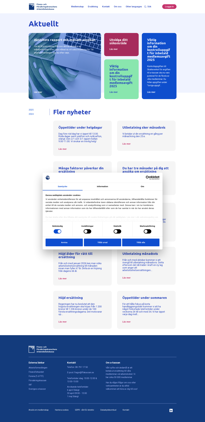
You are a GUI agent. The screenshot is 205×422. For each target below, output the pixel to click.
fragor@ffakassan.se (84, 372)
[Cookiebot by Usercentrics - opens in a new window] (147, 178)
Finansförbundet (36, 372)
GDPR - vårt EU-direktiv (84, 410)
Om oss (117, 7)
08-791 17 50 (81, 367)
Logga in (169, 6)
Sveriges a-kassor (37, 389)
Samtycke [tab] (62, 186)
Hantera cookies (62, 410)
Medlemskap (77, 7)
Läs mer (38, 92)
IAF (30, 384)
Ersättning (93, 7)
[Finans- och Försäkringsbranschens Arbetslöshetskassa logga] (43, 6)
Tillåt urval (102, 242)
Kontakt (106, 7)
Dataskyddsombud (108, 410)
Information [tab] (102, 186)
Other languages (134, 7)
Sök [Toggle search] (147, 6)
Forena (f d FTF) (36, 376)
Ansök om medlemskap (39, 410)
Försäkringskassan (37, 380)
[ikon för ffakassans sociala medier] (171, 410)
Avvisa (64, 242)
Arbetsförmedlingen (38, 367)
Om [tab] (142, 186)
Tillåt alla (141, 242)
